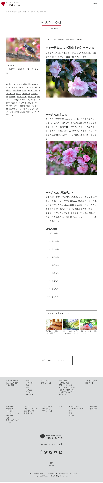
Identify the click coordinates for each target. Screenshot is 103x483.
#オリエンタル (17, 87)
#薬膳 (12, 115)
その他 (28, 392)
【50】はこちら (53, 273)
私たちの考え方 (12, 383)
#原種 (30, 90)
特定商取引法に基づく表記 (68, 473)
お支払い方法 (64, 383)
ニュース (60, 406)
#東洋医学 (31, 106)
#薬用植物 (14, 97)
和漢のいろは (16, 12)
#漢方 (24, 115)
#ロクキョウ (29, 112)
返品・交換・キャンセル (68, 387)
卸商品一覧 (28, 413)
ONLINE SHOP (12, 380)
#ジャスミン (21, 100)
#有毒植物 (22, 90)
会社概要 (9, 411)
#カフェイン (18, 93)
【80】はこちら (53, 297)
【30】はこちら (53, 257)
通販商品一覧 (29, 411)
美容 (27, 387)
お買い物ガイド (65, 380)
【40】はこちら (53, 265)
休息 (27, 385)
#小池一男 (22, 109)
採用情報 (93, 406)
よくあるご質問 (91, 380)
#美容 (13, 109)
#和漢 (18, 115)
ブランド (27, 406)
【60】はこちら (53, 281)
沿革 (7, 418)
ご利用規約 (51, 473)
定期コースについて (66, 390)
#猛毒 (23, 103)
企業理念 (9, 408)
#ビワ (27, 93)
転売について (64, 394)
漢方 (70, 411)
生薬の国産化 (11, 385)
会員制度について (65, 392)
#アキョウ (32, 115)
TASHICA (29, 394)
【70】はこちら (53, 289)
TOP (7, 12)
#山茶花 (9, 84)
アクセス (9, 422)
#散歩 (30, 100)
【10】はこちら (53, 241)
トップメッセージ (12, 413)
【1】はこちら (52, 233)
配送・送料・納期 (65, 385)
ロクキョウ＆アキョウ (77, 408)
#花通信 (31, 103)
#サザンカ (18, 84)
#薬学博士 (32, 109)
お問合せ (93, 408)
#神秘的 (23, 97)
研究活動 (9, 415)
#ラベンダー (33, 97)
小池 (64, 53)
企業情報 (9, 406)
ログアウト (89, 383)
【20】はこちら (53, 249)
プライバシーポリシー (35, 473)
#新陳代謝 (28, 84)
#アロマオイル (31, 87)
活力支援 (29, 390)
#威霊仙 (13, 90)
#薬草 (12, 112)
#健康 (23, 106)
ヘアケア (29, 383)
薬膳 (70, 413)
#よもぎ (19, 112)
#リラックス (15, 103)
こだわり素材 (47, 406)
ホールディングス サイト (51, 444)
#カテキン (10, 100)
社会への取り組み (12, 420)
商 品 (28, 380)
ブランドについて (30, 408)
